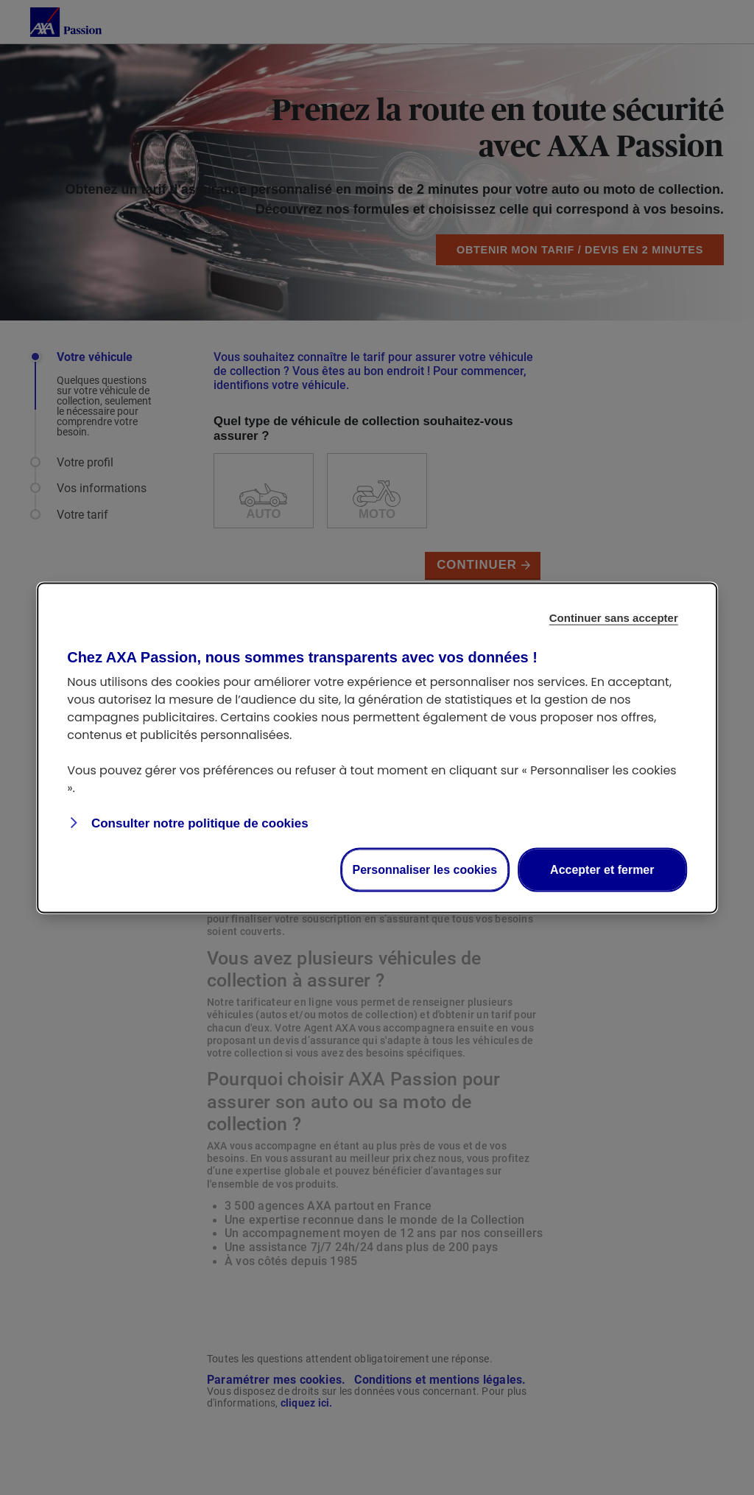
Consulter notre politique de (198, 823)
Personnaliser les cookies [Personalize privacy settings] (425, 869)
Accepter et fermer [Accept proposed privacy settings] (602, 869)
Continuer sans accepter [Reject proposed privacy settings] (613, 617)
